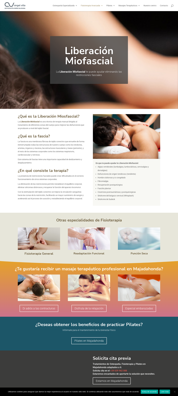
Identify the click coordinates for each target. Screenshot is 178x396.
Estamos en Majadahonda (112, 381)
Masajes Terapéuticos (127, 6)
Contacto (164, 6)
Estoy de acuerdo (149, 392)
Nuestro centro (150, 6)
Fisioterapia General (38, 254)
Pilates (109, 6)
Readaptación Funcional (88, 253)
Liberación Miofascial (89, 56)
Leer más (165, 392)
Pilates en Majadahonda (89, 340)
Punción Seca (139, 253)
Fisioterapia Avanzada (90, 6)
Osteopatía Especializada (64, 6)
